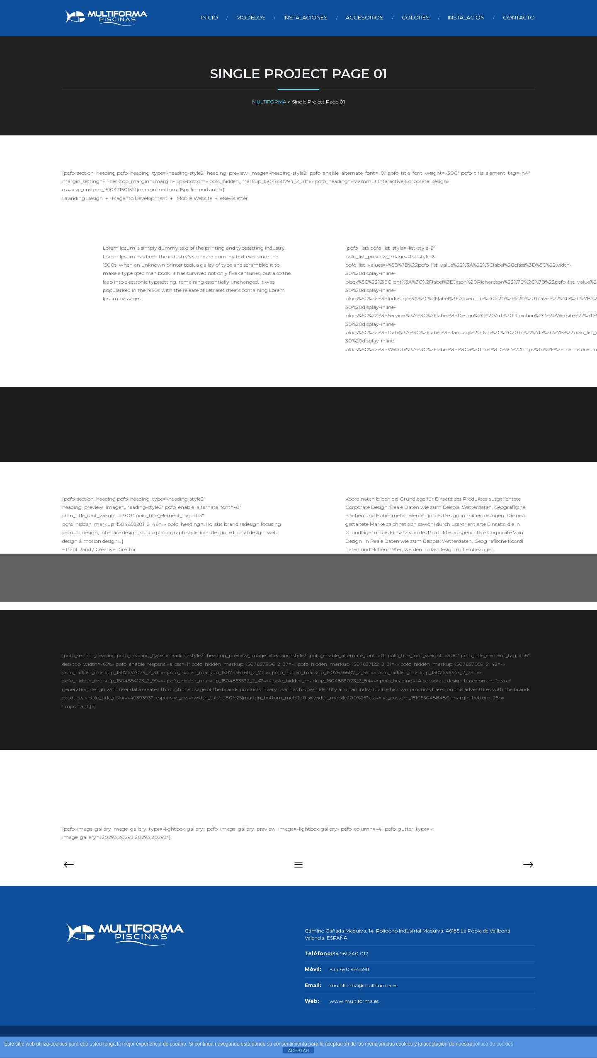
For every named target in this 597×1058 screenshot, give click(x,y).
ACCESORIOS (364, 17)
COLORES (416, 17)
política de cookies (492, 1044)
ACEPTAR (298, 1050)
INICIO (209, 17)
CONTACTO (519, 17)
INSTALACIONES (306, 17)
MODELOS (251, 17)
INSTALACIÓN (466, 17)
